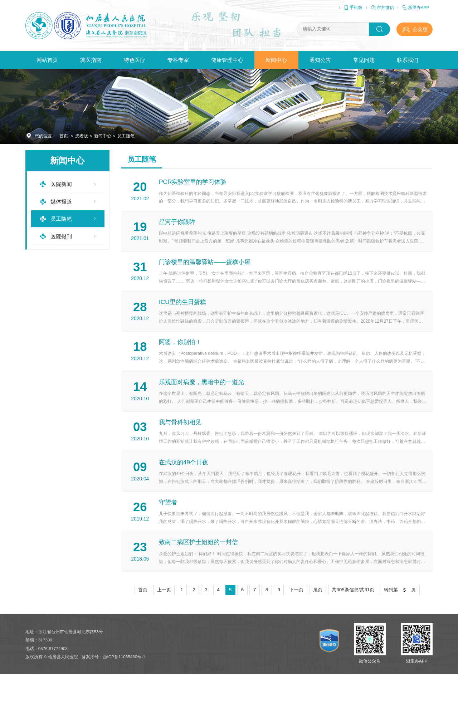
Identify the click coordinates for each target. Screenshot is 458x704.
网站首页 (47, 60)
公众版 (420, 29)
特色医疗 (134, 60)
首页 (63, 135)
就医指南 (91, 60)
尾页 (317, 614)
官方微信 (382, 7)
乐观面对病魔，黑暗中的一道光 (202, 395)
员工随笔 (126, 135)
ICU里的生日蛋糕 (183, 310)
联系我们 (407, 60)
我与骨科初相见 (181, 438)
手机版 (352, 7)
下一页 (296, 614)
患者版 (81, 135)
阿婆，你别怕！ (181, 353)
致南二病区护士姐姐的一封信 (199, 566)
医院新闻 (61, 184)
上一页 (164, 614)
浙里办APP (415, 7)
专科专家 (178, 60)
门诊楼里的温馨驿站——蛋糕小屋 (205, 268)
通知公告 (320, 60)
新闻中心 (276, 60)
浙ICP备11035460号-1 (124, 684)
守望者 (169, 523)
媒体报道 (61, 202)
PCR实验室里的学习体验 (193, 183)
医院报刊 (61, 236)
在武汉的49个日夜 (184, 481)
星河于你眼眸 (178, 226)
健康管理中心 (227, 60)
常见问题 (364, 60)
